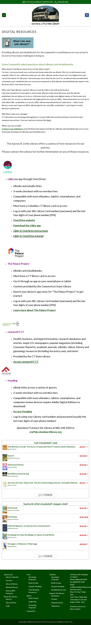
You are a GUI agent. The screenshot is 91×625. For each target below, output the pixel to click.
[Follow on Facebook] (87, 15)
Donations (55, 596)
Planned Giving (57, 603)
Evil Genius (12, 517)
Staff (8, 606)
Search (11, 455)
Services (9, 580)
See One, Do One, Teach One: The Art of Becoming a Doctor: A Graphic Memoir (43, 483)
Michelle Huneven (14, 458)
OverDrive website (24, 220)
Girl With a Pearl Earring (18, 474)
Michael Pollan (13, 528)
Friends (54, 599)
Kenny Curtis (13, 537)
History (9, 599)
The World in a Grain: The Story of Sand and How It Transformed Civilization (41, 446)
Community (31, 611)
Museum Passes (12, 587)
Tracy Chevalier (13, 476)
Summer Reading (35, 586)
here (49, 120)
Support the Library (56, 593)
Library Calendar (12, 577)
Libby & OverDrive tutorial (28, 236)
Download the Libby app (27, 225)
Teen (28, 575)
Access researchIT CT (25, 361)
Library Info (8, 575)
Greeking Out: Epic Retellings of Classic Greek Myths (31, 535)
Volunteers (55, 606)
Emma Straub (13, 467)
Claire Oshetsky (13, 519)
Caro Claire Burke (14, 510)
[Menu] (4, 15)
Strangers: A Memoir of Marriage (22, 544)
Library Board (11, 603)
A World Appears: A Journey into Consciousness (29, 526)
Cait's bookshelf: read (45, 442)
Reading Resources (58, 590)
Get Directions (75, 590)
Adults (29, 596)
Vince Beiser (12, 449)
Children (52, 575)
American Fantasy (16, 464)
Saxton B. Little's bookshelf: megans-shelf (45, 504)
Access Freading (22, 411)
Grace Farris (12, 485)
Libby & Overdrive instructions (30, 230)
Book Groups (33, 583)
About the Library (10, 597)
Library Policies (12, 584)
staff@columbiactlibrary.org (45, 431)
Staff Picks (33, 602)
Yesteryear (13, 508)
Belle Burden (13, 546)
